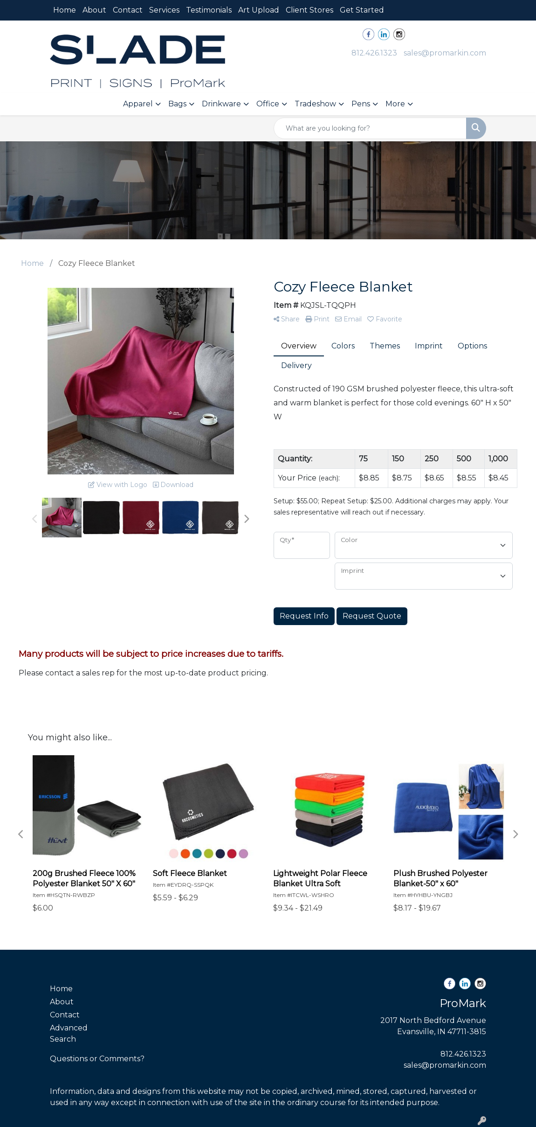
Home (64, 10)
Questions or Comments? (97, 1058)
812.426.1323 (374, 53)
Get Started (362, 10)
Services (164, 10)
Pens (360, 103)
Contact (128, 10)
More (395, 103)
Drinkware (221, 103)
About (94, 10)
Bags (177, 103)
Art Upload (258, 10)
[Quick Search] (370, 128)
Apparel (138, 103)
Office (267, 103)
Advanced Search (69, 1033)
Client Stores (309, 10)
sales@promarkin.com (445, 53)
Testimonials (209, 10)
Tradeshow (315, 103)
